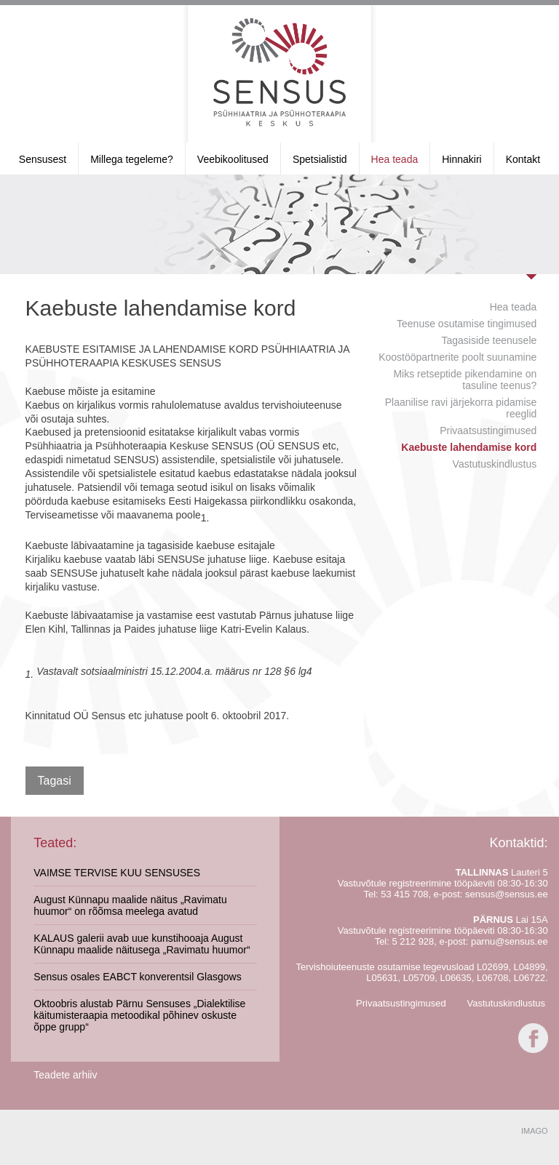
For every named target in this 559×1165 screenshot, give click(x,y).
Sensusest (42, 159)
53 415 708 (404, 894)
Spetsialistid (320, 159)
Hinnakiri (461, 159)
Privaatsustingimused (488, 430)
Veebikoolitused (233, 159)
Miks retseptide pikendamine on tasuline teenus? (464, 379)
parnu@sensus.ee (509, 941)
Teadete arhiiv (65, 1075)
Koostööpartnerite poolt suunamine (457, 357)
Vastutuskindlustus (495, 464)
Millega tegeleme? (131, 159)
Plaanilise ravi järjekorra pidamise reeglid (461, 408)
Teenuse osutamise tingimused (466, 323)
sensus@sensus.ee (506, 894)
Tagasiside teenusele (489, 340)
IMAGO (534, 1130)
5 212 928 (413, 941)
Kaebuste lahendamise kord (468, 447)
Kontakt (523, 159)
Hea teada (395, 159)
